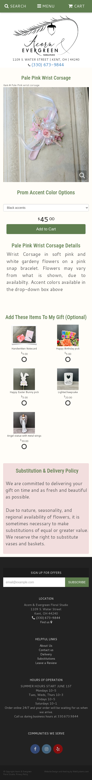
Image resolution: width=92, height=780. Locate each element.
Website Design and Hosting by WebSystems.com (66, 771)
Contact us (46, 650)
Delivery (46, 654)
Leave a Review (46, 663)
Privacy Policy (22, 774)
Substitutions (46, 658)
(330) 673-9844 (47, 65)
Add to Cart (46, 229)
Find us (46, 622)
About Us (46, 645)
